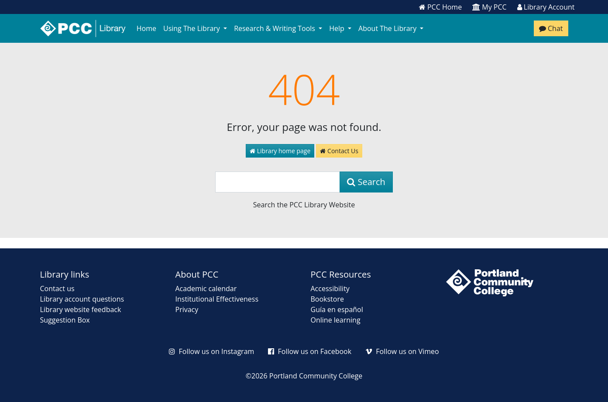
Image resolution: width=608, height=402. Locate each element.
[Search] (277, 182)
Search (366, 182)
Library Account (546, 7)
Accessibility (330, 288)
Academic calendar (206, 288)
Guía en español (337, 309)
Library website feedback (80, 309)
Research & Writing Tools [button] (275, 28)
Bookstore (327, 299)
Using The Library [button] (192, 28)
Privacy (187, 309)
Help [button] (337, 28)
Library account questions (82, 299)
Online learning (336, 320)
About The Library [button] (388, 28)
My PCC (489, 7)
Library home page (280, 151)
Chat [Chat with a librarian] (551, 28)
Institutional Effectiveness (217, 299)
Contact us (57, 288)
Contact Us (339, 151)
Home (146, 28)
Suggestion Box (65, 320)
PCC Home (440, 7)
